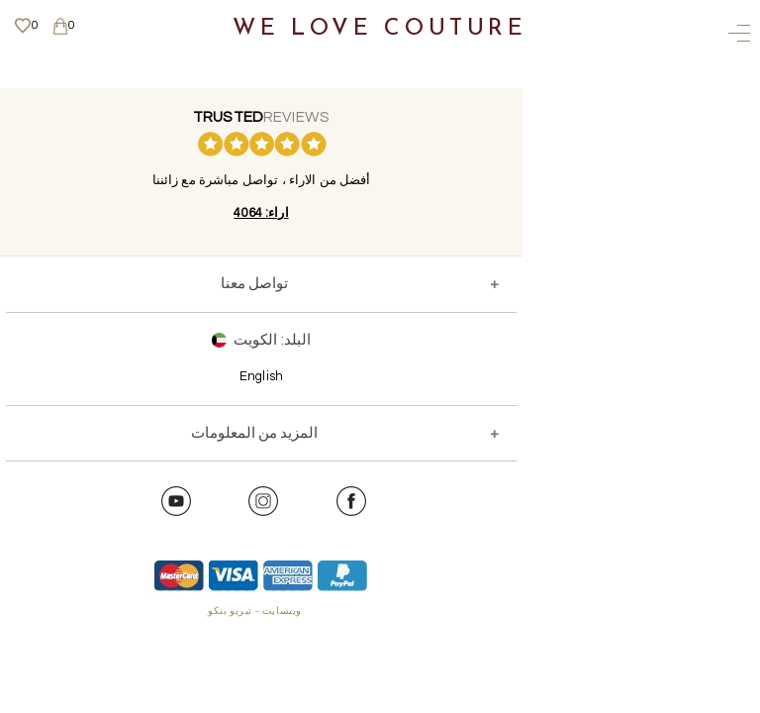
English (261, 376)
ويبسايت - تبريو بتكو (255, 611)
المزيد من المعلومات (254, 433)
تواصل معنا (254, 283)
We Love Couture (379, 29)
